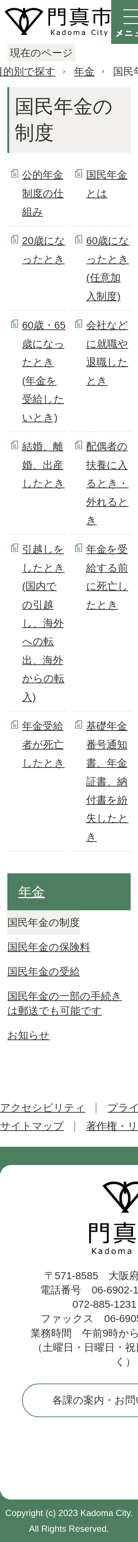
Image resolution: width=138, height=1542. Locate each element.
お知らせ (28, 1035)
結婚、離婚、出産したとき (43, 465)
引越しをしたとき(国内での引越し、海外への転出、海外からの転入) (43, 623)
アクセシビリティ (42, 1107)
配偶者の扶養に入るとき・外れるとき (107, 483)
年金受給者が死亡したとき (43, 744)
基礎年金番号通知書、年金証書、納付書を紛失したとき (107, 781)
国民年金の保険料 (48, 947)
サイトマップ (32, 1126)
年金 (84, 71)
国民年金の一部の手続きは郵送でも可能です (64, 1003)
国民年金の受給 (43, 971)
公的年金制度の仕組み (43, 193)
